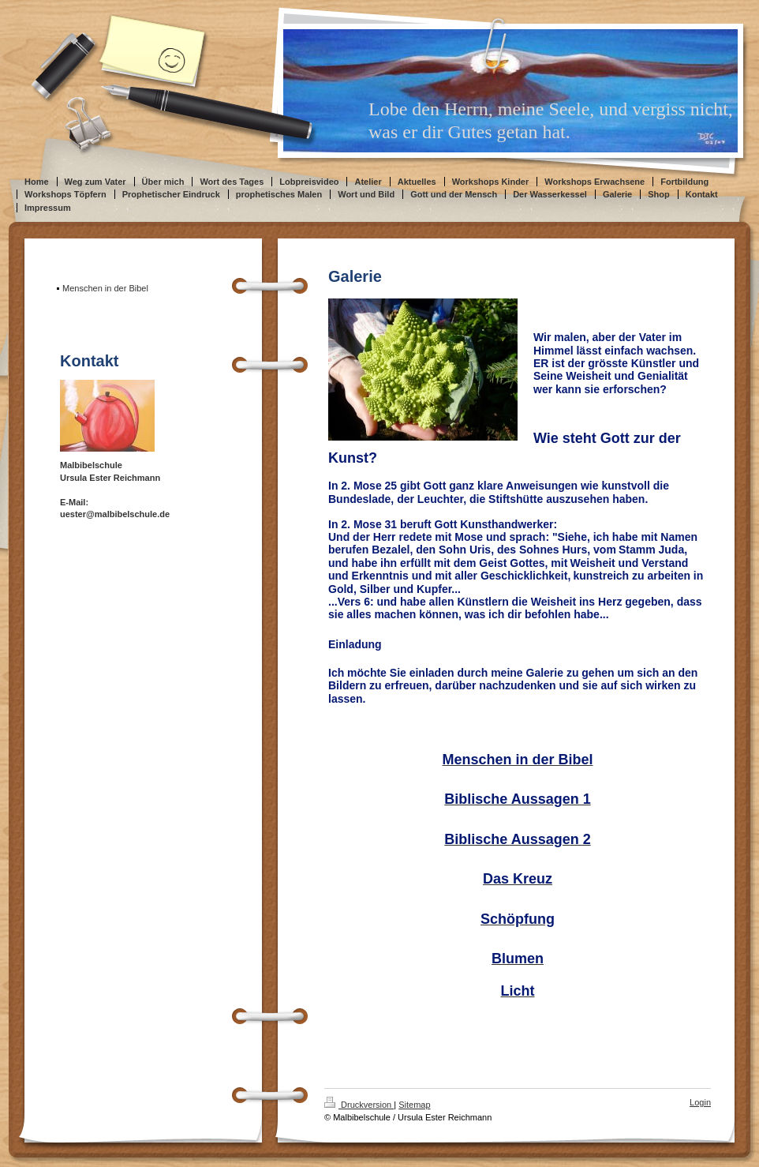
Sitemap (414, 1104)
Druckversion (359, 1104)
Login (700, 1102)
